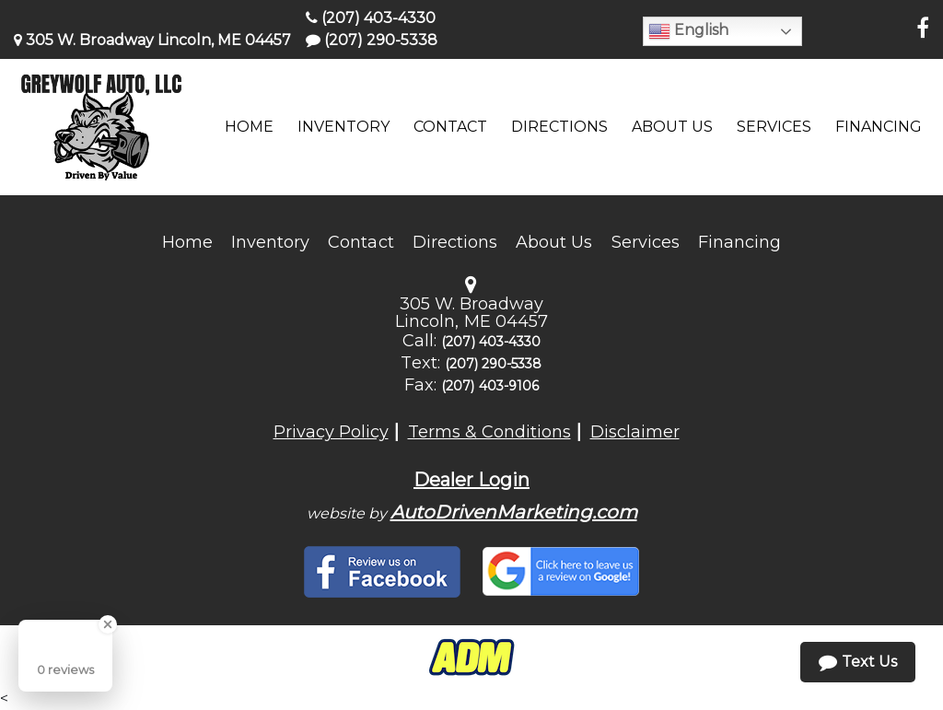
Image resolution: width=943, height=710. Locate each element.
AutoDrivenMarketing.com (513, 512)
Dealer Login (471, 480)
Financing (739, 242)
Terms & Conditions (489, 432)
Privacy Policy (331, 432)
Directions (455, 242)
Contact (360, 242)
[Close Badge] (108, 624)
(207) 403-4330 (371, 18)
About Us (554, 242)
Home (187, 242)
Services (645, 242)
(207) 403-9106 (490, 386)
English (688, 31)
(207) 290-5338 (371, 40)
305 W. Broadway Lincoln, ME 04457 (152, 40)
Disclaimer (635, 432)
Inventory (270, 242)
